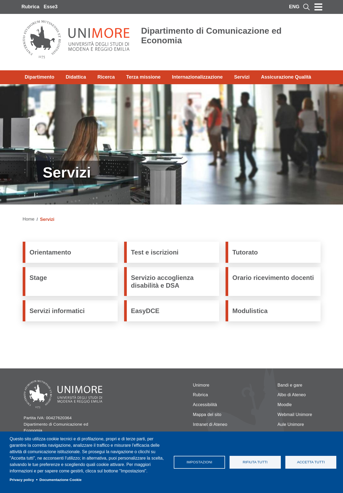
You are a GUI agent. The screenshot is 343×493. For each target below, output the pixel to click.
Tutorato (245, 252)
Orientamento (50, 252)
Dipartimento (39, 77)
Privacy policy (22, 480)
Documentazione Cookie (61, 480)
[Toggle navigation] (318, 7)
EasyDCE (145, 310)
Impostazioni (199, 462)
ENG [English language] (294, 6)
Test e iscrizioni (155, 252)
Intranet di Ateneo (210, 424)
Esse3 (51, 6)
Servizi (242, 77)
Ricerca (106, 77)
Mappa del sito (207, 414)
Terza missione (143, 77)
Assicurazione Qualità (286, 77)
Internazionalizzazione (197, 77)
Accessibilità (205, 404)
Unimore (201, 385)
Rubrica (31, 6)
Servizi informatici (57, 310)
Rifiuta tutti (255, 462)
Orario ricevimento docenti (273, 277)
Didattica (76, 77)
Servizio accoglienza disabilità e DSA (162, 281)
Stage (38, 277)
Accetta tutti (311, 462)
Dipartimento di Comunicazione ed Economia (211, 35)
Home (29, 219)
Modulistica (250, 310)
